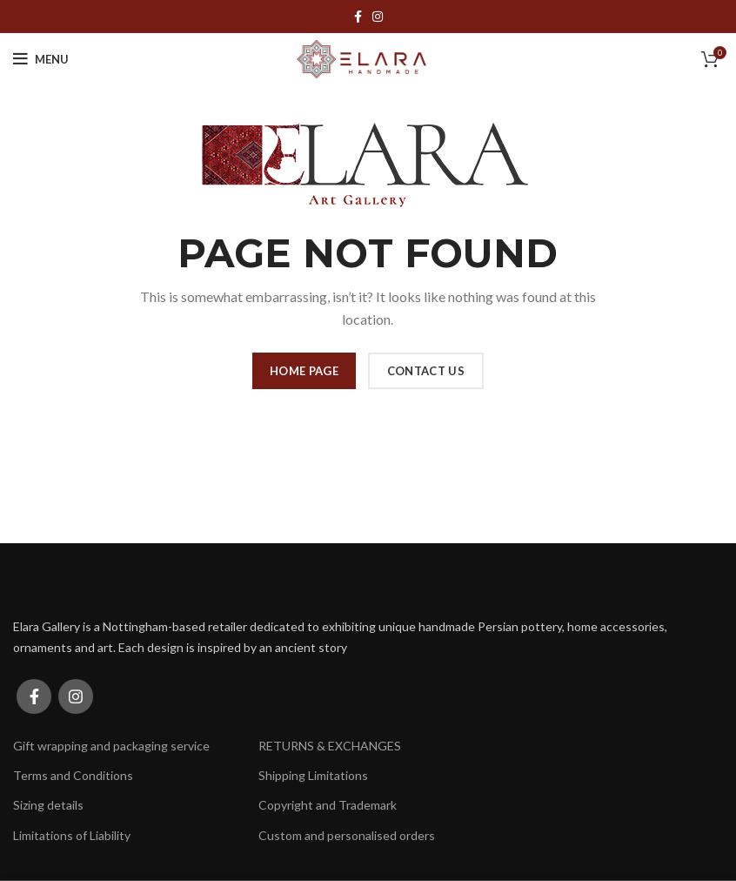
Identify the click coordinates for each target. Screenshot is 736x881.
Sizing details (48, 804)
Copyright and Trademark (327, 804)
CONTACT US (426, 371)
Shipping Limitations (313, 775)
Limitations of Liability (71, 835)
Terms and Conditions (73, 775)
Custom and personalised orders (346, 835)
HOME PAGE (304, 371)
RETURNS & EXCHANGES (329, 745)
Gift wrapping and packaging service (111, 745)
